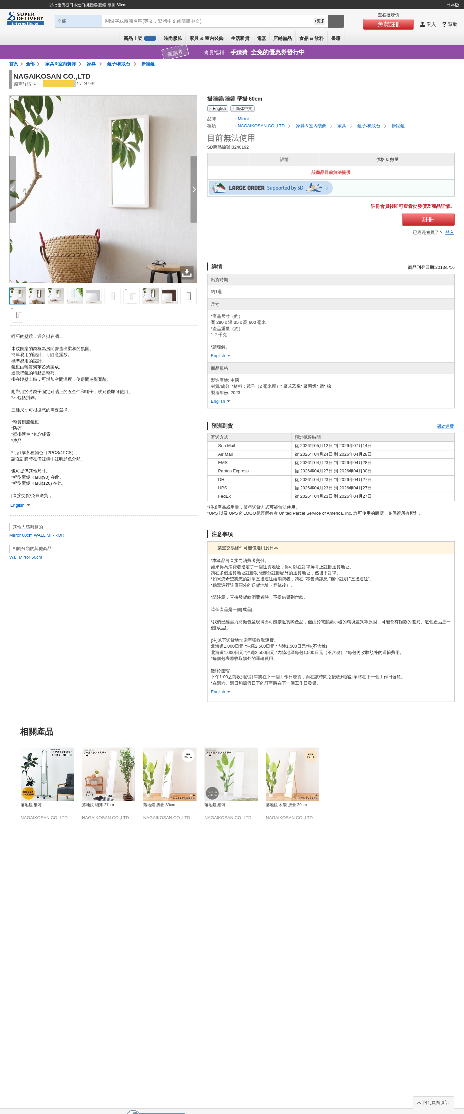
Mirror (15, 535)
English (219, 108)
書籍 (335, 38)
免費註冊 (389, 24)
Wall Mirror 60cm (25, 557)
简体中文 (244, 108)
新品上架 (140, 38)
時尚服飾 (173, 38)
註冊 (428, 219)
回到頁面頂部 (436, 1102)
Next (453, 767)
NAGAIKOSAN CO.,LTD (262, 125)
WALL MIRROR (49, 535)
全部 (30, 63)
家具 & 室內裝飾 (207, 38)
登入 (449, 232)
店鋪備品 (282, 38)
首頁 (13, 63)
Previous (11, 767)
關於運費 (445, 426)
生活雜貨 (240, 38)
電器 (261, 38)
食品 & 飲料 (311, 38)
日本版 (452, 4)
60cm (27, 535)
